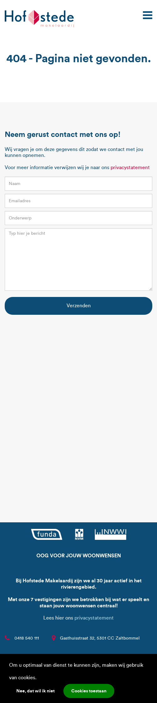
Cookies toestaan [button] (88, 691)
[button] (39, 678)
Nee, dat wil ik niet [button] (35, 691)
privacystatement (130, 167)
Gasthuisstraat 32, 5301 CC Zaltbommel (100, 638)
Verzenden (79, 306)
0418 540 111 (26, 638)
